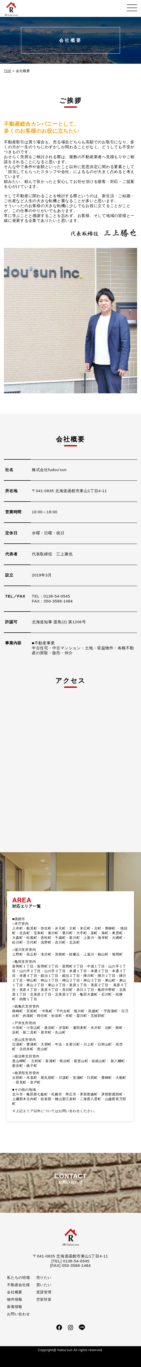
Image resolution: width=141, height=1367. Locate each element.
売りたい (44, 1277)
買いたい (44, 1285)
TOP (7, 71)
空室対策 (44, 1299)
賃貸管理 (44, 1292)
